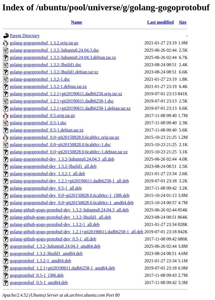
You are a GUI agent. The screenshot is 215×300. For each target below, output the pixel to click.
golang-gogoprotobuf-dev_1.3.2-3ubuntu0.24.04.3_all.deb (62, 159)
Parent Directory (24, 35)
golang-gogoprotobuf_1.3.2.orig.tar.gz (44, 43)
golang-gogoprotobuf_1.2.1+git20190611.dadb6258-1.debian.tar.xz (70, 108)
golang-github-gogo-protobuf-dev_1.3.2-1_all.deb (54, 224)
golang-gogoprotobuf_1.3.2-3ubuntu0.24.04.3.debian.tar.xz (63, 57)
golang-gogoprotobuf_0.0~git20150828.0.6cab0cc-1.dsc (60, 144)
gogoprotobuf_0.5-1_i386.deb (37, 275)
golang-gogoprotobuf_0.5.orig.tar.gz (42, 115)
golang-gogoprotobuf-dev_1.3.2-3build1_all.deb (53, 166)
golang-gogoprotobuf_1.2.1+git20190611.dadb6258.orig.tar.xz (66, 93)
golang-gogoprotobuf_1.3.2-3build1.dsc (45, 64)
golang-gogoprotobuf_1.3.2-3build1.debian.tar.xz (54, 72)
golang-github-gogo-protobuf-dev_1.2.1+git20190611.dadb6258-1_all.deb (76, 231)
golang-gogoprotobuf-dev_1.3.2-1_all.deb (47, 173)
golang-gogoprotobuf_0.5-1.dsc (38, 122)
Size (183, 22)
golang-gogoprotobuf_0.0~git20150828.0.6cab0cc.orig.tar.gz (64, 137)
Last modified (160, 22)
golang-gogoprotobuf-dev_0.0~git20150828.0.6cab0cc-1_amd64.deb (72, 202)
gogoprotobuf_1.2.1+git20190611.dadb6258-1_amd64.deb (62, 268)
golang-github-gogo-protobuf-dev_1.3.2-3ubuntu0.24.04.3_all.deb (69, 210)
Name (76, 22)
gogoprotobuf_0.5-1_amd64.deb (39, 282)
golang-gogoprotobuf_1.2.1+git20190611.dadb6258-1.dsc (62, 101)
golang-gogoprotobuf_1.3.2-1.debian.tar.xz (48, 86)
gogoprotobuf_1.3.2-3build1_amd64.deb (46, 253)
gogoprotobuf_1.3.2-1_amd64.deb (40, 260)
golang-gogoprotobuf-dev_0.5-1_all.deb (46, 188)
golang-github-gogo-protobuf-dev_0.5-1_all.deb (53, 239)
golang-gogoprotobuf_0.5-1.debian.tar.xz (46, 130)
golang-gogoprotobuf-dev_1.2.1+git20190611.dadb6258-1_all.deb (69, 180)
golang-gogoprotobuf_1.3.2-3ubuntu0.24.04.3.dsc (54, 50)
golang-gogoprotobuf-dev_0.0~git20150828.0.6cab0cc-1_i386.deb (69, 195)
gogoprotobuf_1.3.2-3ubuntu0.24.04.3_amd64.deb (55, 246)
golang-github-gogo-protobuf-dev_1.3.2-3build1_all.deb (60, 217)
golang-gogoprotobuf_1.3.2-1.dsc (40, 79)
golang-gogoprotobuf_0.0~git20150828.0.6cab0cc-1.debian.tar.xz (69, 151)
